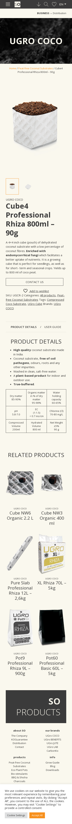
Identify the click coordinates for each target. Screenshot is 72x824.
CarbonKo (52, 750)
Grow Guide (53, 762)
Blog (52, 766)
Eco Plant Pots (19, 770)
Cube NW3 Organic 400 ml (52, 518)
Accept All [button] (37, 815)
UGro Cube (35, 304)
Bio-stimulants (19, 773)
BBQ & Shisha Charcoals (19, 779)
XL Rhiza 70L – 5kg (51, 585)
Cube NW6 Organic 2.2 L (20, 515)
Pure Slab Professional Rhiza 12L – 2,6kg (20, 590)
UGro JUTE (52, 743)
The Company (19, 735)
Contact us (35, 282)
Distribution (59, 13)
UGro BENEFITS (52, 739)
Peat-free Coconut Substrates (35, 68)
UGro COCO (14, 199)
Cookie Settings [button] (16, 815)
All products (48, 295)
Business (43, 13)
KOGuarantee (19, 739)
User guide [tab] (52, 327)
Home (12, 68)
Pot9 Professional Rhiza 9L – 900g (20, 665)
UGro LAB (52, 747)
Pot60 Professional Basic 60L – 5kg (51, 665)
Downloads (52, 770)
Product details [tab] (24, 327)
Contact (19, 747)
